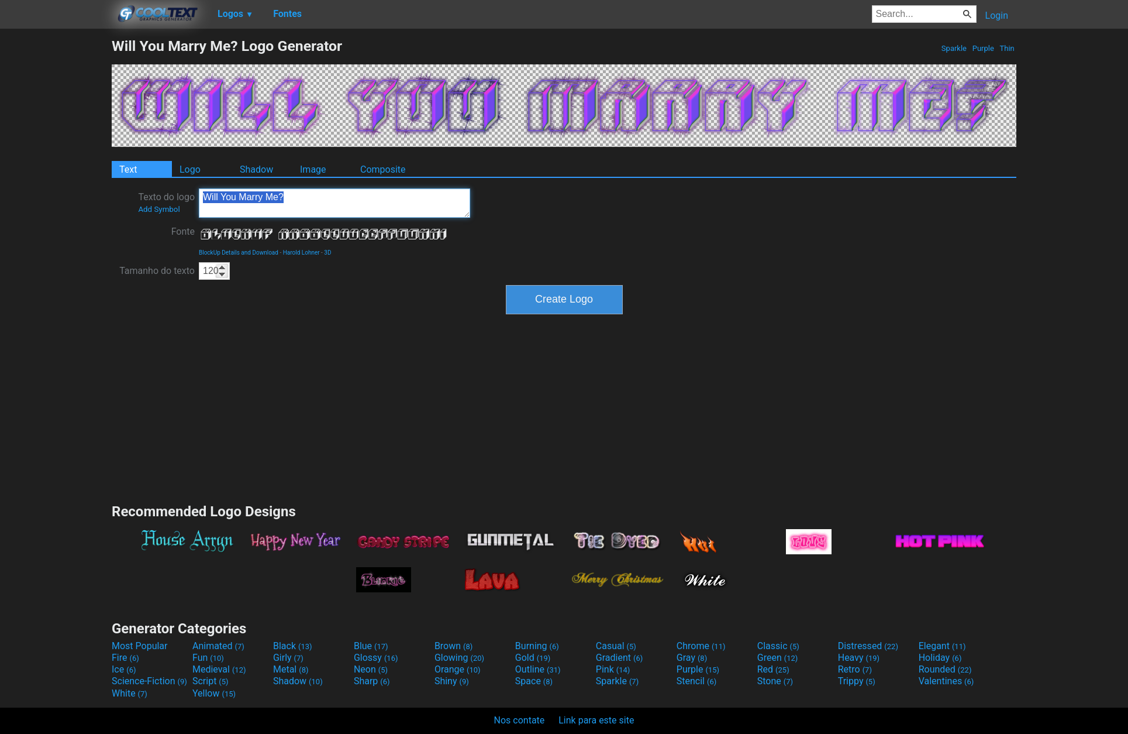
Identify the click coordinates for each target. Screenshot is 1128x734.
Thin (1007, 48)
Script (210, 681)
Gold (533, 657)
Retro (855, 669)
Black (292, 645)
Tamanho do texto (157, 270)
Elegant (942, 645)
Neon (371, 669)
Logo (190, 169)
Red (773, 669)
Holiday (940, 657)
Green (777, 657)
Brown (453, 645)
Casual (616, 645)
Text (128, 169)
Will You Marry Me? (334, 203)
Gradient (619, 657)
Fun (208, 657)
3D (327, 252)
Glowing (459, 657)
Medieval (219, 669)
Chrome (701, 645)
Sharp (372, 681)
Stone (775, 681)
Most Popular (140, 645)
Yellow (214, 693)
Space (534, 681)
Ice (124, 669)
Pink (613, 669)
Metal (291, 669)
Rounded (945, 669)
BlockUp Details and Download (238, 252)
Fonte (183, 231)
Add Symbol (159, 209)
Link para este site (596, 720)
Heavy (858, 657)
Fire (125, 657)
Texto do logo (166, 202)
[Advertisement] (55, 213)
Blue (371, 645)
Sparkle (954, 48)
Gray (692, 657)
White (129, 693)
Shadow (256, 169)
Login (996, 15)
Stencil (696, 681)
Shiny (451, 681)
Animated (218, 645)
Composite (383, 169)
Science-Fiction (149, 681)
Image (313, 169)
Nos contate (519, 720)
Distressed (868, 645)
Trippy (856, 681)
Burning (537, 645)
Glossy (376, 657)
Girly (288, 657)
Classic (778, 645)
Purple (983, 48)
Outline (538, 669)
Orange (457, 669)
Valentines (946, 681)
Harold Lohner (301, 252)
